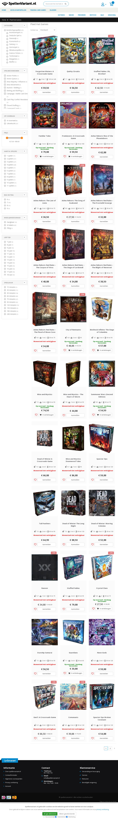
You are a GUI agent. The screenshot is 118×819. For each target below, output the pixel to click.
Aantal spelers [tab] (10, 151)
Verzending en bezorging (91, 788)
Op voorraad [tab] (9, 116)
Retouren (85, 796)
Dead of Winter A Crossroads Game (44, 470)
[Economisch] (15, 41)
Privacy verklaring (11, 799)
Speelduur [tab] (8, 283)
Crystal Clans (102, 602)
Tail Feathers (44, 536)
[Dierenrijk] (14, 38)
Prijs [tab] (6, 133)
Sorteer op (34, 30)
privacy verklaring (102, 809)
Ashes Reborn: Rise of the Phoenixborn (102, 140)
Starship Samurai (44, 668)
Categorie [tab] (8, 25)
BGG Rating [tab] (9, 195)
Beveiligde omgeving (89, 799)
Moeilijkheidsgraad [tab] (12, 218)
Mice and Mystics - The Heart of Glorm (73, 404)
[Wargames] (14, 59)
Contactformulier (11, 792)
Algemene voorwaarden (13, 796)
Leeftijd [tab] (7, 237)
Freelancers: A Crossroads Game (73, 140)
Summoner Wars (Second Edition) (102, 404)
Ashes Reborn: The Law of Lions (45, 206)
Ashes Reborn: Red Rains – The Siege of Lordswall (73, 272)
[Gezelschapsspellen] (15, 30)
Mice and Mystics (44, 403)
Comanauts (73, 734)
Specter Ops (102, 469)
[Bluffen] (13, 62)
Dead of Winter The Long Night (73, 537)
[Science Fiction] (16, 53)
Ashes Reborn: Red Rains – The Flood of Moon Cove (45, 338)
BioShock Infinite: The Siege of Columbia (102, 338)
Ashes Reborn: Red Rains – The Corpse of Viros (45, 272)
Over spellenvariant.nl (13, 788)
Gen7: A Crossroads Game (45, 734)
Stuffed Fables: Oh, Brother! (102, 74)
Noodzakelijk (50, 817)
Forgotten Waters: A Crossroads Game (45, 74)
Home (4, 20)
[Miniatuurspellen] (17, 50)
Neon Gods (102, 668)
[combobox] (56, 3)
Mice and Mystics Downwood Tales (73, 470)
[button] (35, 94)
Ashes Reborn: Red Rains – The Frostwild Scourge (102, 206)
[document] (59, 811)
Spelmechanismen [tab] (11, 71)
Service (84, 792)
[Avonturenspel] (16, 32)
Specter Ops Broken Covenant (102, 735)
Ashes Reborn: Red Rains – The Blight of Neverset (102, 272)
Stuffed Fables (73, 602)
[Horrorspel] (14, 47)
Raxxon (44, 602)
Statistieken (61, 817)
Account (8, 803)
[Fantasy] (13, 44)
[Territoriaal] (14, 56)
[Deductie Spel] (15, 35)
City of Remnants (73, 337)
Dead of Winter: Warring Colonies (102, 537)
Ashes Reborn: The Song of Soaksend (73, 206)
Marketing (71, 817)
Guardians (73, 668)
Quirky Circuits (73, 73)
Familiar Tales (45, 139)
